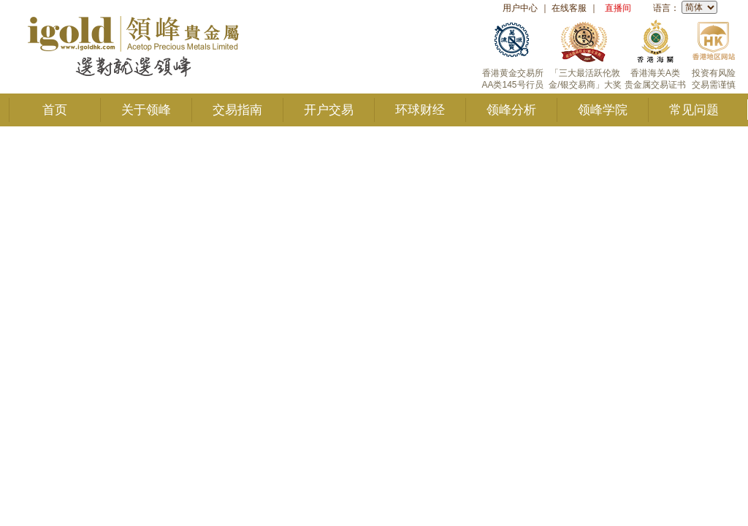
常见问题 (694, 110)
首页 (54, 110)
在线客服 (569, 8)
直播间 (618, 8)
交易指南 (237, 110)
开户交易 (329, 110)
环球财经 (420, 110)
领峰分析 (511, 110)
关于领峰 (146, 110)
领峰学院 (602, 110)
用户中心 (520, 8)
